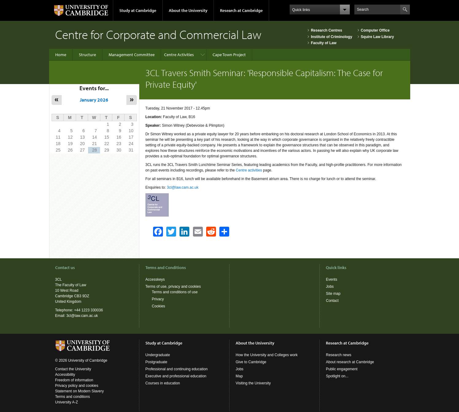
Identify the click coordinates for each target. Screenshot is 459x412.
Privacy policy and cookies (76, 385)
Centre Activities (179, 54)
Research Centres (326, 30)
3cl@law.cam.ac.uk (183, 187)
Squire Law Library (377, 37)
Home (60, 54)
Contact (332, 300)
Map (239, 376)
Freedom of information (74, 380)
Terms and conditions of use (175, 292)
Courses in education (162, 383)
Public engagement (341, 369)
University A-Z (66, 402)
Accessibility (65, 374)
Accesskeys (155, 279)
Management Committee (132, 54)
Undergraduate (157, 355)
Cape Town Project (229, 54)
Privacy (158, 299)
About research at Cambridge (350, 362)
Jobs (330, 286)
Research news (338, 355)
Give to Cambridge (251, 362)
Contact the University (73, 369)
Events (331, 279)
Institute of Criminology (331, 37)
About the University (188, 10)
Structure (87, 54)
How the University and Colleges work (267, 355)
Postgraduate (156, 362)
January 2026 (94, 100)
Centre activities (249, 170)
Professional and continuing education (176, 369)
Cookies (158, 306)
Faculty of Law (323, 43)
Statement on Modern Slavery (79, 391)
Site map (333, 293)
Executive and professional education (175, 376)
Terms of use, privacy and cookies (173, 286)
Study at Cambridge (137, 10)
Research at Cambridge (241, 10)
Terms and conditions (72, 397)
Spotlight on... (337, 376)
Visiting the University (253, 383)
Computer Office (375, 30)
